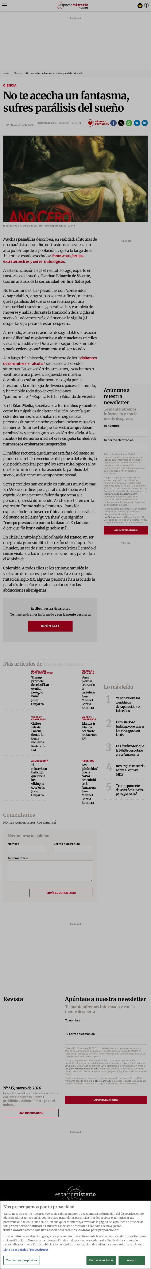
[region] (75, 1234)
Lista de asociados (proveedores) (25, 1250)
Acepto (131, 1260)
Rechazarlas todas (101, 1260)
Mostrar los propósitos (21, 1260)
